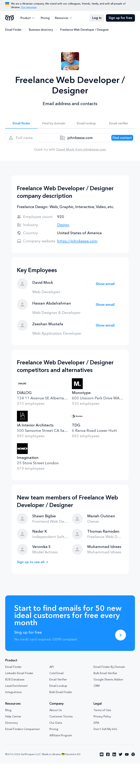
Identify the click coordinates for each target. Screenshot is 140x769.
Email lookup (86, 124)
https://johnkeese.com (77, 246)
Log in (96, 18)
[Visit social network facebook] (108, 759)
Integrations (13, 697)
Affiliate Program (60, 740)
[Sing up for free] (120, 640)
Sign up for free (120, 18)
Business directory (41, 30)
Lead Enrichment (16, 691)
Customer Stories (61, 721)
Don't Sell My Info (105, 734)
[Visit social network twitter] (120, 759)
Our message (29, 7)
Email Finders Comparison (22, 734)
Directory (11, 728)
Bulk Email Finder (60, 697)
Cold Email (56, 678)
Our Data (55, 728)
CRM (97, 691)
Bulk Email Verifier (105, 678)
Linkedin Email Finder (19, 678)
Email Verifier (58, 684)
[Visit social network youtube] (127, 759)
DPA (96, 728)
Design (63, 230)
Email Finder (13, 30)
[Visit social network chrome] (133, 759)
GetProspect (9, 18)
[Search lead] (119, 141)
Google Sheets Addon (108, 684)
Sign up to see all (32, 567)
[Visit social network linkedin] (114, 759)
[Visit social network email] (101, 759)
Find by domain (54, 124)
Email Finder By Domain (109, 672)
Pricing (43, 18)
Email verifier (118, 124)
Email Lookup (58, 691)
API (51, 672)
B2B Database (14, 684)
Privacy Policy (102, 721)
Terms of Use (102, 715)
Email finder (21, 124)
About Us (55, 715)
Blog (8, 715)
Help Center (13, 721)
